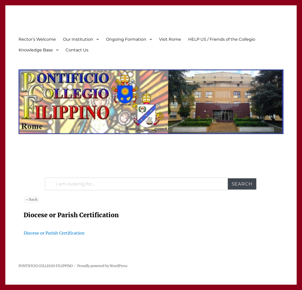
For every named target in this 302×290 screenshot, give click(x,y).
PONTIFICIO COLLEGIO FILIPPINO (46, 266)
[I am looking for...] (136, 184)
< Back (31, 199)
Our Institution (78, 39)
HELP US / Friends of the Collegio (221, 39)
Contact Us (77, 50)
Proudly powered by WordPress (102, 266)
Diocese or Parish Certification (54, 233)
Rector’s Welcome (37, 39)
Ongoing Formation (126, 39)
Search (242, 184)
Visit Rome (170, 39)
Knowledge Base (36, 50)
